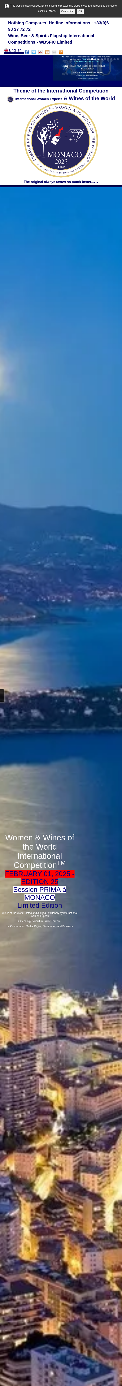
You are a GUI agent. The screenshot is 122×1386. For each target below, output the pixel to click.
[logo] (61, 33)
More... (53, 11)
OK (80, 11)
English (13, 50)
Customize (67, 11)
